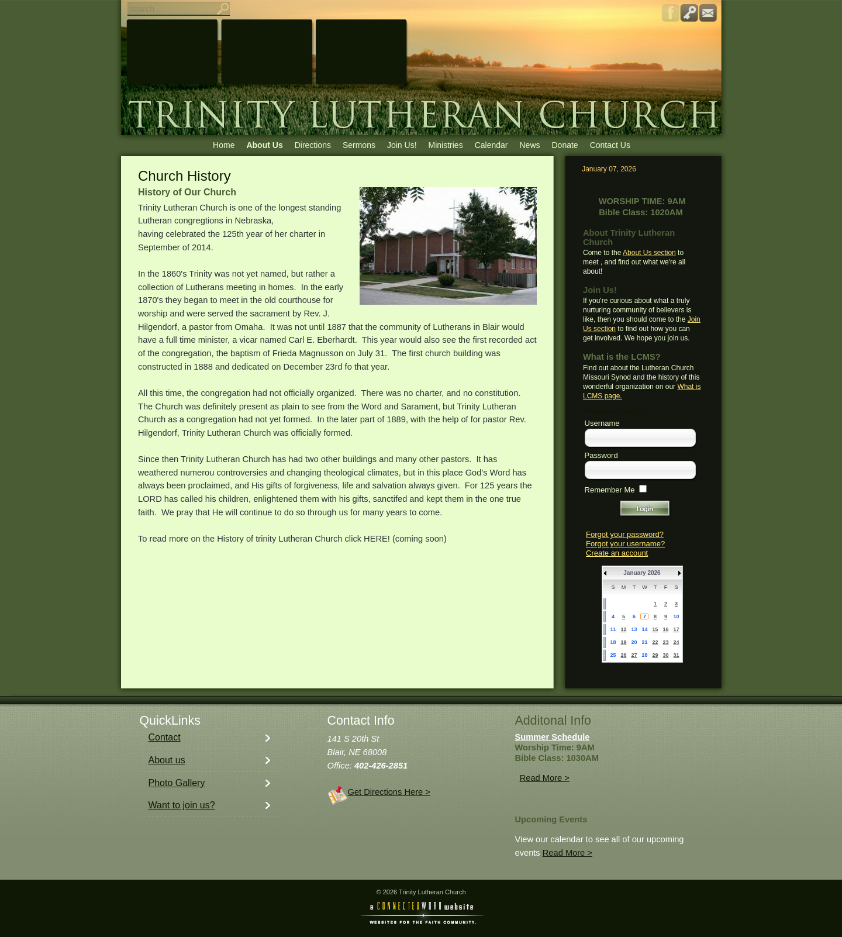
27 (634, 655)
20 (634, 642)
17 (676, 629)
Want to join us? (182, 805)
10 (676, 616)
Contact (165, 737)
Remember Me (610, 489)
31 (676, 655)
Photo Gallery (177, 783)
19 (623, 642)
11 (613, 629)
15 (655, 629)
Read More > (545, 778)
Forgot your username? (625, 543)
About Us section (649, 253)
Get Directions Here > (389, 792)
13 (634, 629)
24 (676, 642)
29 (655, 655)
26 (623, 655)
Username (602, 423)
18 (613, 642)
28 (644, 655)
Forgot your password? (625, 534)
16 (665, 629)
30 (665, 655)
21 (644, 642)
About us (167, 760)
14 (644, 629)
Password (601, 455)
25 (613, 655)
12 (623, 629)
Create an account (617, 553)
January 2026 (641, 573)
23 (665, 642)
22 (655, 642)
